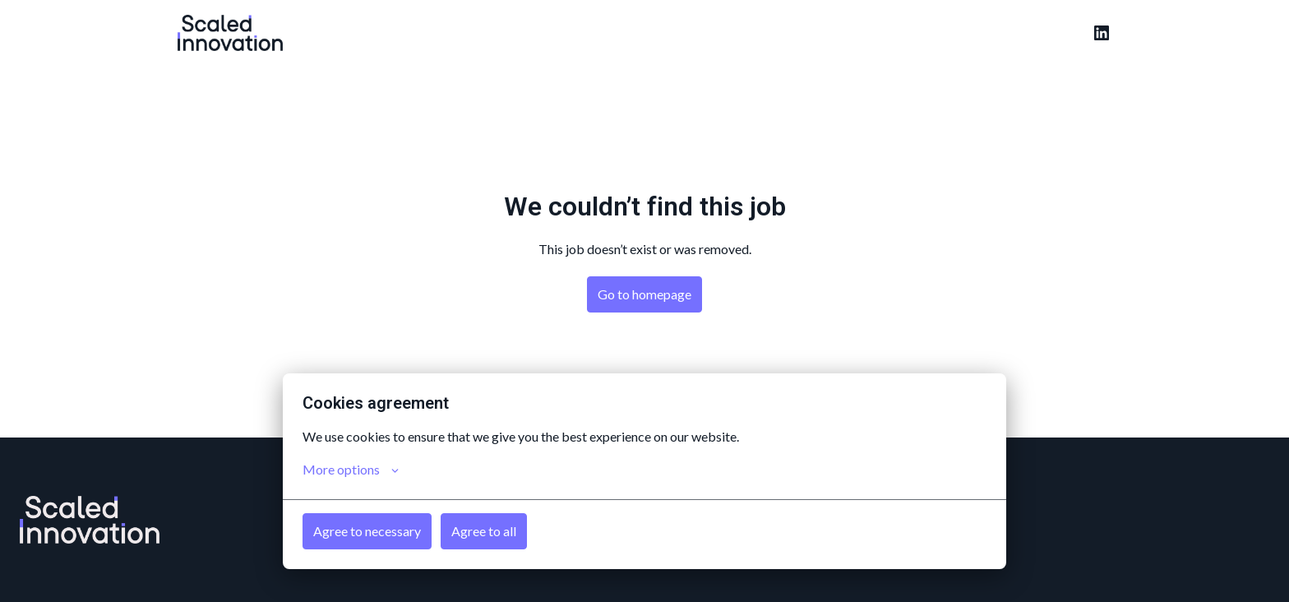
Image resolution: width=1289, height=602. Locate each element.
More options (351, 469)
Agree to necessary (367, 531)
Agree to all (483, 531)
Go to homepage (644, 294)
